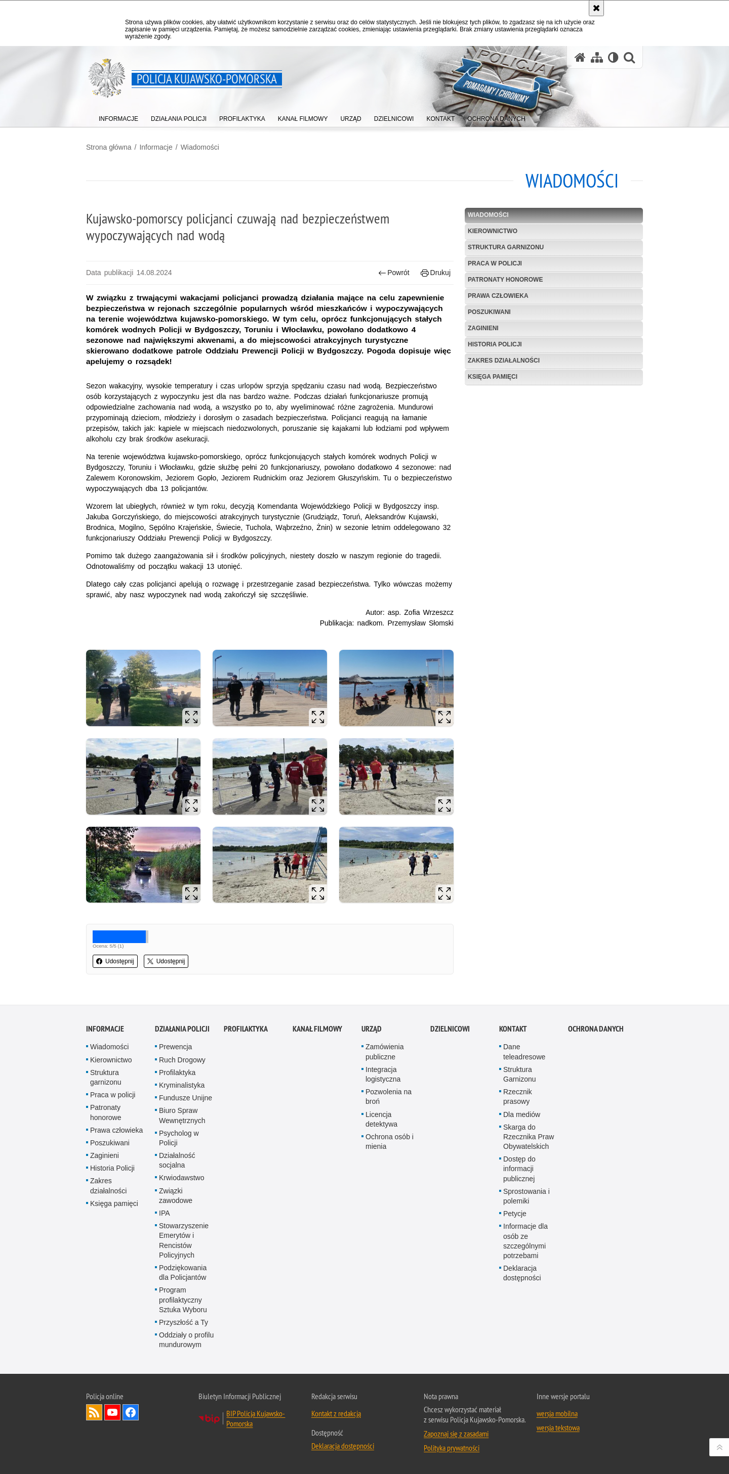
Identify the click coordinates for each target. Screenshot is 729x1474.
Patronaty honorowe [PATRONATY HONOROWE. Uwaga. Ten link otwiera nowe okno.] (505, 279)
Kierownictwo (492, 231)
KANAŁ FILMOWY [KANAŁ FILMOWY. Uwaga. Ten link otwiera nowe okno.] (317, 1028)
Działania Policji (182, 1028)
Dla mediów (521, 1114)
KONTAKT (513, 1028)
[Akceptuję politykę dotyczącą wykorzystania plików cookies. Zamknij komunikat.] (596, 8)
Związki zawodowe (175, 1195)
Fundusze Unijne (185, 1098)
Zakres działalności (504, 360)
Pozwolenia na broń (389, 1096)
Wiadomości (200, 147)
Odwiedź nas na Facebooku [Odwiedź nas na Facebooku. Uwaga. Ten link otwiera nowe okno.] (131, 1412)
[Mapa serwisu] (597, 57)
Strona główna (109, 147)
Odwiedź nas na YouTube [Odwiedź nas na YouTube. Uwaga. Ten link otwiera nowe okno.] (112, 1412)
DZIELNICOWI (450, 1028)
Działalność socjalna (177, 1160)
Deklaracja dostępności (522, 1273)
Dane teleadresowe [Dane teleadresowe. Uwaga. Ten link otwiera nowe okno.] (524, 1051)
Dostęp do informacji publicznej (519, 1168)
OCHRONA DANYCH (596, 1028)
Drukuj (436, 273)
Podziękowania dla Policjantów (183, 1272)
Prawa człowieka (498, 295)
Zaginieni (483, 328)
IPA (164, 1213)
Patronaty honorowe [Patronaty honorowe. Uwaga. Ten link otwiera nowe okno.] (106, 1112)
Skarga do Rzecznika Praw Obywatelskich (528, 1136)
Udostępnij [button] (115, 961)
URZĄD (371, 1028)
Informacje (155, 147)
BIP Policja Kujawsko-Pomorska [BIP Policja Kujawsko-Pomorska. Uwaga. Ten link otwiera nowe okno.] (255, 1418)
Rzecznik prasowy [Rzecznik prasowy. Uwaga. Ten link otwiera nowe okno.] (517, 1096)
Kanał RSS (94, 1412)
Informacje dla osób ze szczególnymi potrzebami (525, 1241)
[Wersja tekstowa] (613, 57)
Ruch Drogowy (182, 1060)
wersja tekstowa (558, 1427)
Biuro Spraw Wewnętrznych (182, 1115)
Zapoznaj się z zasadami (456, 1433)
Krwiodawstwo (181, 1178)
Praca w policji (495, 263)
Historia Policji (495, 344)
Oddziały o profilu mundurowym (186, 1340)
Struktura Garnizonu (519, 1074)
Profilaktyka (177, 1072)
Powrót (394, 273)
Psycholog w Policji (179, 1138)
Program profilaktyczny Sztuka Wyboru (183, 1299)
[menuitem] (118, 116)
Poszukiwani (489, 312)
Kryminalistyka (182, 1085)
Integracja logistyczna (383, 1074)
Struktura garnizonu (506, 247)
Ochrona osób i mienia (390, 1141)
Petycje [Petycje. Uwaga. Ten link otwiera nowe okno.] (514, 1214)
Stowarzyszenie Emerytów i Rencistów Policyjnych (184, 1240)
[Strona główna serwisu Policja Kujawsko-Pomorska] (580, 57)
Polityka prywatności (451, 1448)
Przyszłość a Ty (183, 1322)
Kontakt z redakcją (336, 1413)
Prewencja (175, 1047)
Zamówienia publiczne (384, 1051)
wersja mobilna (557, 1413)
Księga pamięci (492, 376)
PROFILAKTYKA (246, 1028)
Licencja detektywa (381, 1119)
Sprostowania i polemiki (526, 1196)
